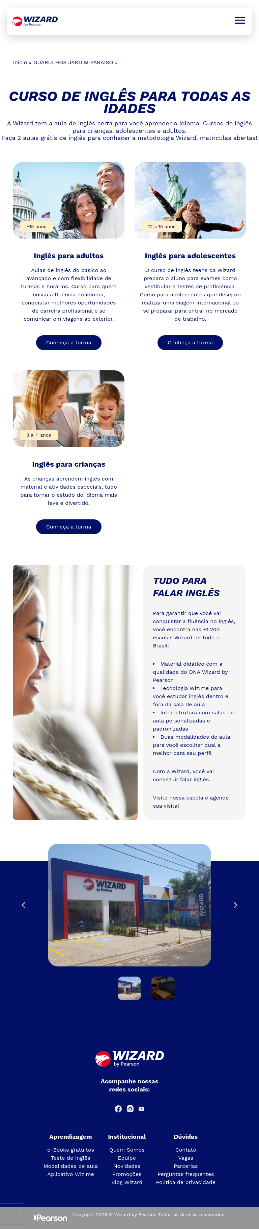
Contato (185, 1150)
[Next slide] (235, 905)
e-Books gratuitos (70, 1150)
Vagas (185, 1158)
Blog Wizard (126, 1182)
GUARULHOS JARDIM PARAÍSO (73, 62)
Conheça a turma (68, 342)
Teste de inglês (70, 1158)
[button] (129, 988)
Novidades (127, 1166)
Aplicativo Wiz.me (70, 1174)
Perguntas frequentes (185, 1174)
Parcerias (186, 1166)
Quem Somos (127, 1150)
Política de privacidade (185, 1182)
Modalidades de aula (71, 1166)
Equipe (127, 1158)
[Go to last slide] (23, 905)
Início (20, 62)
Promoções (127, 1174)
